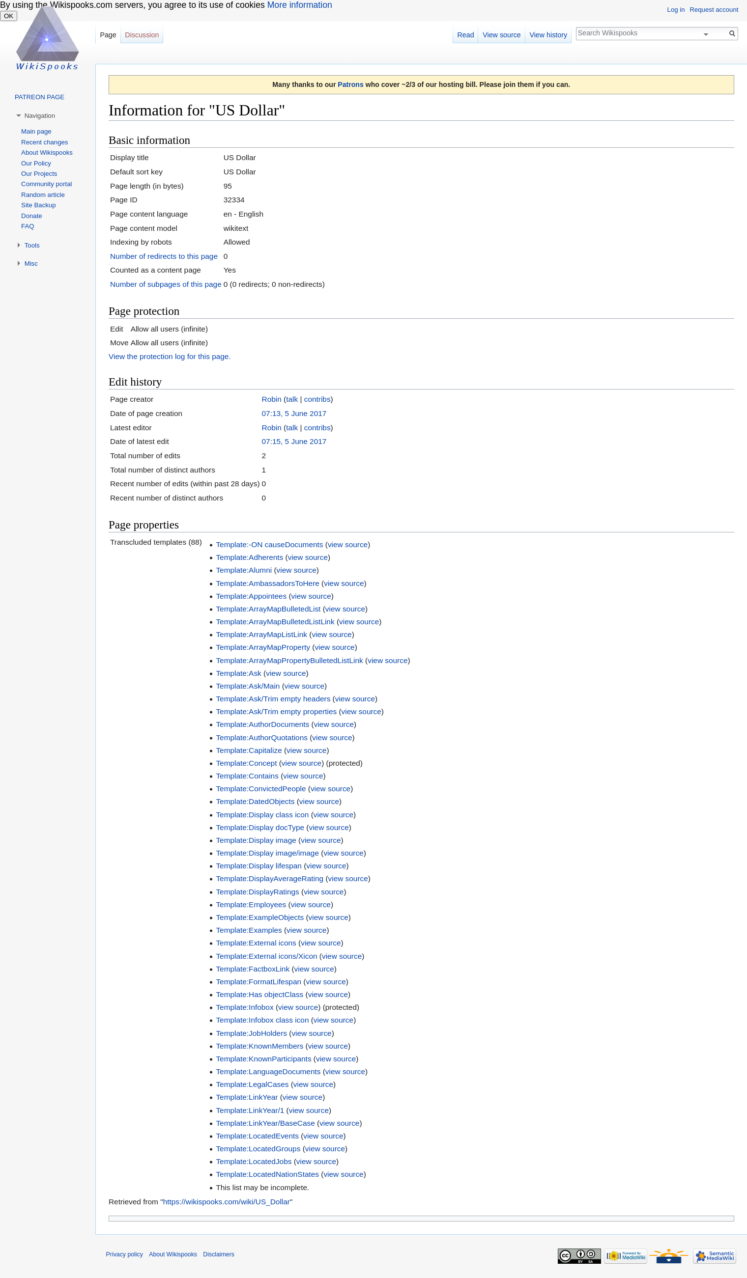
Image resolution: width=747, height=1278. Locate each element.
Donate (31, 216)
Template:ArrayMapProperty (263, 647)
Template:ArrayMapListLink (261, 634)
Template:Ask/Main (248, 686)
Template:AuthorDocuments (262, 724)
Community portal (46, 184)
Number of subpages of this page (166, 284)
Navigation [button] (40, 115)
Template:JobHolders (251, 1033)
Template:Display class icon (262, 814)
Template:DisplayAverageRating (269, 878)
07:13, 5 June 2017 (294, 413)
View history (548, 35)
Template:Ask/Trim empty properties (276, 711)
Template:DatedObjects (255, 801)
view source (348, 544)
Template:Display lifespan (259, 865)
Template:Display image (256, 840)
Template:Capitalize (249, 750)
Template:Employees (251, 904)
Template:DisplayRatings (257, 892)
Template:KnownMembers (259, 1046)
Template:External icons (256, 943)
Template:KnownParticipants (263, 1059)
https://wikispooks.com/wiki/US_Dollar (226, 1201)
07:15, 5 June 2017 (294, 441)
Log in (676, 9)
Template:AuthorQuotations (262, 737)
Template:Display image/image (267, 853)
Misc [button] (31, 263)
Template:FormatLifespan (258, 981)
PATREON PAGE (39, 97)
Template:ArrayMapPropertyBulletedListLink (289, 660)
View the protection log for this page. (170, 356)
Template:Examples (249, 930)
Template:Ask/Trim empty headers (273, 699)
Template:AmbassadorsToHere (267, 583)
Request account (714, 9)
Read (465, 35)
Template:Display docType (260, 827)
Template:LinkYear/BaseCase (265, 1123)
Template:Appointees (251, 596)
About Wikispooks (47, 152)
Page (108, 35)
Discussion (142, 35)
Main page (36, 131)
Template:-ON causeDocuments (269, 544)
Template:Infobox (244, 1007)
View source (502, 35)
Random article (43, 194)
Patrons (350, 84)
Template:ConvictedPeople (261, 788)
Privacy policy (124, 1254)
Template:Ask (238, 673)
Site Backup (38, 205)
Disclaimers (218, 1254)
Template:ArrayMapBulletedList (268, 609)
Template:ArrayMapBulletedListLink (275, 621)
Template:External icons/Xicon (266, 956)
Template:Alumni (244, 570)
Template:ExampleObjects (260, 917)
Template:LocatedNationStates (267, 1174)
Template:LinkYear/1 (250, 1110)
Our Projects (39, 173)
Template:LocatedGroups (258, 1148)
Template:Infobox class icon (262, 1020)
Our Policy (36, 163)
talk (292, 399)
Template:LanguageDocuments (268, 1071)
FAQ (27, 226)
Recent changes (44, 142)
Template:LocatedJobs (253, 1161)
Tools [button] (32, 245)
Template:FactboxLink (252, 969)
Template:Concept (246, 763)
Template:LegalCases (252, 1084)
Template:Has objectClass (259, 994)
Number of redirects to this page (164, 256)
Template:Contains (247, 776)
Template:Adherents (249, 557)
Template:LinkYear (247, 1097)
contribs (317, 399)
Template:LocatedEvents (257, 1136)
